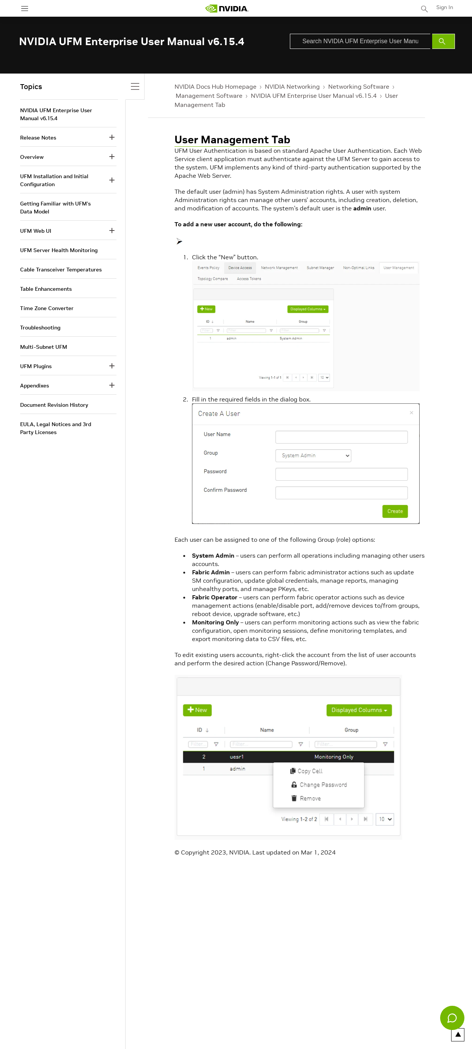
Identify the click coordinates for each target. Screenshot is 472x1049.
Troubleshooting (40, 327)
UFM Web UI (35, 230)
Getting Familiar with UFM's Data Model (55, 207)
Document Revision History (54, 404)
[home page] (227, 9)
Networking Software (358, 86)
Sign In (444, 7)
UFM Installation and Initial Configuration (54, 180)
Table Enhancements (46, 288)
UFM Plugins (36, 366)
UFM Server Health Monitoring (59, 250)
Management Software (209, 95)
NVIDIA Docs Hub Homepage (215, 86)
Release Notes (38, 137)
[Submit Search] (443, 41)
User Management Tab (232, 139)
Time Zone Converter (47, 308)
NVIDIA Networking (292, 86)
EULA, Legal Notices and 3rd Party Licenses (55, 428)
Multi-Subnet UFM (43, 346)
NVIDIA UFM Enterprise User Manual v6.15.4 (314, 95)
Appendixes (34, 385)
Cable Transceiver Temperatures (61, 269)
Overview (32, 157)
